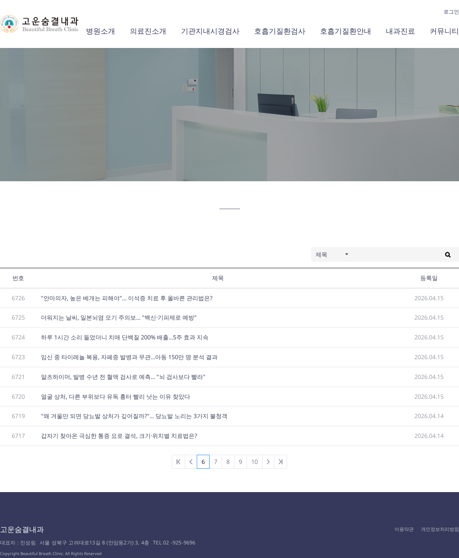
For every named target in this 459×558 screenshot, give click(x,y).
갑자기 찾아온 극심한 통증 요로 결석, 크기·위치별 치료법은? (119, 436)
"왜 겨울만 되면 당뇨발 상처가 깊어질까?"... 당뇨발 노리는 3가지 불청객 (134, 416)
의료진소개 (148, 31)
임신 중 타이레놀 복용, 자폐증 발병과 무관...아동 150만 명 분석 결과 (129, 357)
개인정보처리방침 (440, 529)
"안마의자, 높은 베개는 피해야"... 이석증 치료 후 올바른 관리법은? (126, 298)
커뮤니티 (444, 31)
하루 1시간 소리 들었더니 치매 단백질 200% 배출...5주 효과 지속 (124, 337)
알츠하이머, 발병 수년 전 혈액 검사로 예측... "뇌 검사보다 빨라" (123, 377)
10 (254, 462)
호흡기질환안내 (345, 31)
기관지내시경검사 (210, 31)
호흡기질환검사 (279, 31)
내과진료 (400, 31)
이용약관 (404, 529)
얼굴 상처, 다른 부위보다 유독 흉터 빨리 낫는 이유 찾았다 (115, 397)
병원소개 (100, 31)
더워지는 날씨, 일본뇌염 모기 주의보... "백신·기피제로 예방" (119, 317)
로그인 (451, 11)
